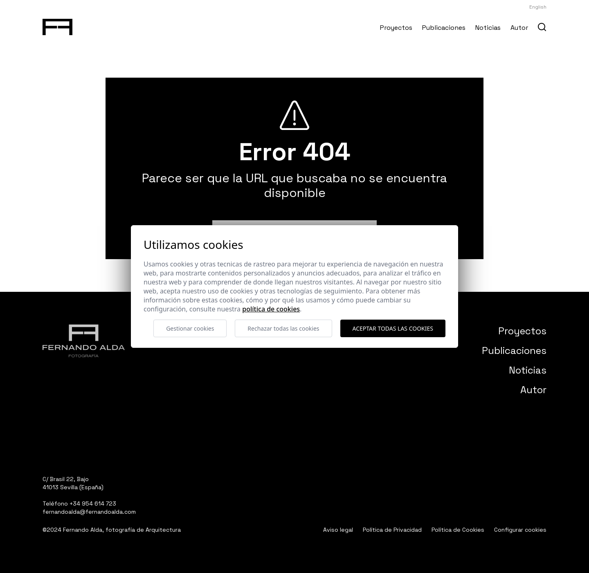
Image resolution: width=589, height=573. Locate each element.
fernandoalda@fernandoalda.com (89, 511)
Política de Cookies (458, 529)
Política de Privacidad (392, 529)
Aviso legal (338, 529)
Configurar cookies (520, 529)
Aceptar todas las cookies (393, 328)
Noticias (488, 27)
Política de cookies (271, 308)
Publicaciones (443, 27)
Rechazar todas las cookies (283, 328)
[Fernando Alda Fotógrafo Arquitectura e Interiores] (57, 25)
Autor (519, 27)
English (537, 7)
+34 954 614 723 (93, 503)
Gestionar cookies (190, 328)
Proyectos (396, 27)
